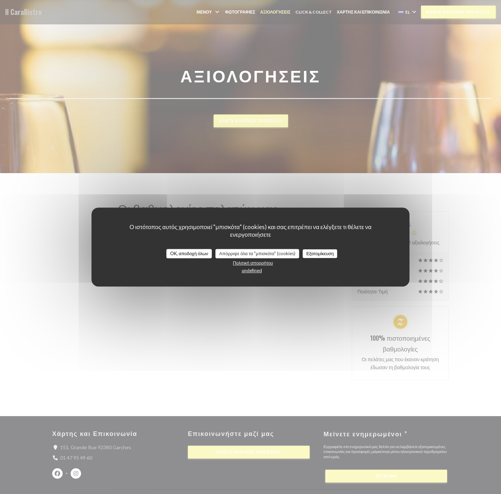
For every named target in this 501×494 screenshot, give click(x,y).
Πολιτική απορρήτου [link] (253, 263)
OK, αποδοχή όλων (189, 253)
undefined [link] (252, 270)
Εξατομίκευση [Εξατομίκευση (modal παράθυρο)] (320, 253)
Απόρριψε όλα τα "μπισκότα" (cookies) (257, 253)
